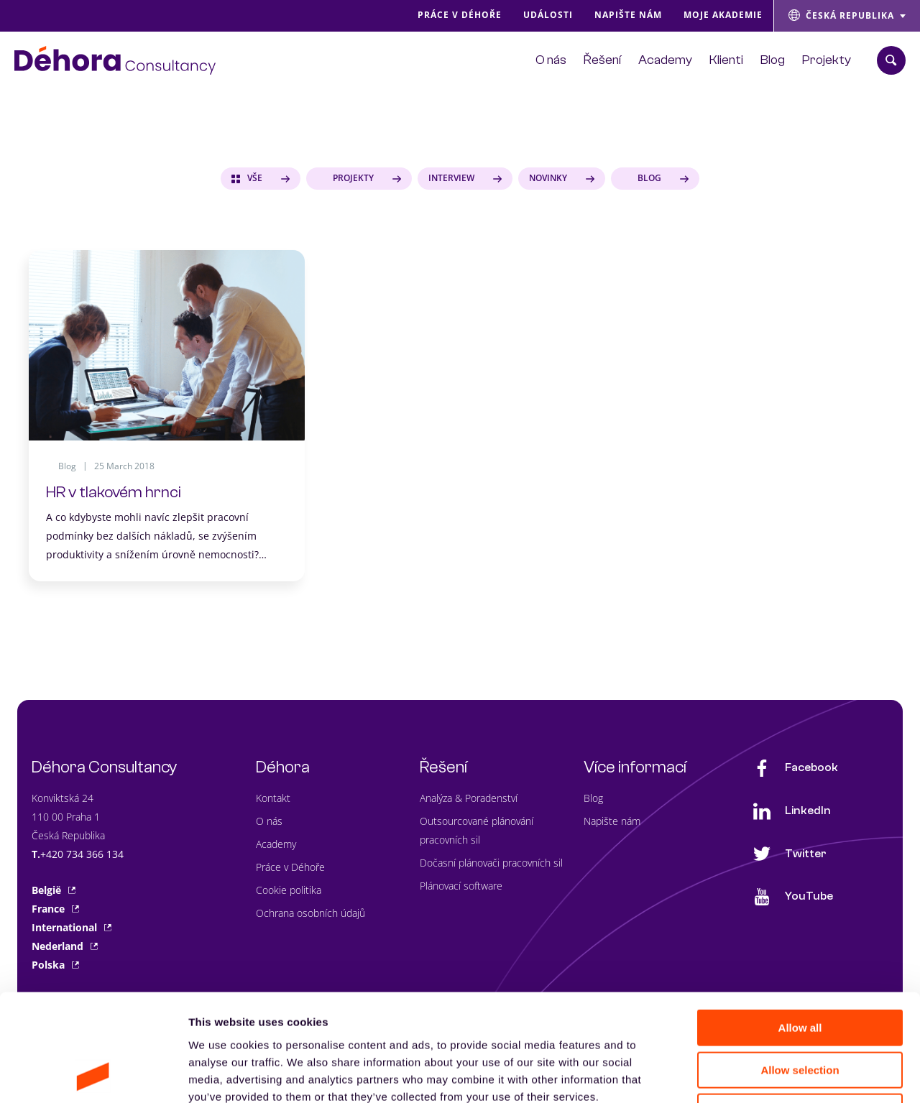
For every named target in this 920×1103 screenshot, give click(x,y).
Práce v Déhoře (290, 867)
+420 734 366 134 (82, 854)
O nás (269, 821)
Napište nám (612, 821)
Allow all (800, 927)
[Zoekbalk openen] (891, 60)
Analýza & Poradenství (469, 798)
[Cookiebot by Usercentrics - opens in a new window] (93, 1075)
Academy (276, 844)
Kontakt (273, 798)
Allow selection (799, 970)
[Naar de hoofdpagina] (115, 60)
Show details (754, 1075)
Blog (593, 798)
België (53, 890)
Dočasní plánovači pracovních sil (491, 862)
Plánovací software (461, 885)
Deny (800, 1011)
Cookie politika (288, 890)
